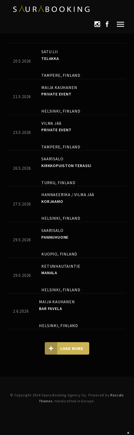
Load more (64, 348)
